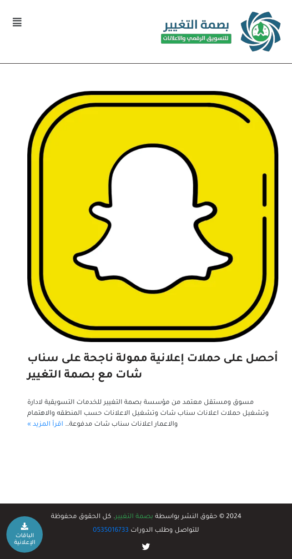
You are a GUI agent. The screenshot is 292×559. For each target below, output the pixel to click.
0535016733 (111, 530)
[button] (17, 23)
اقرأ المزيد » (45, 424)
